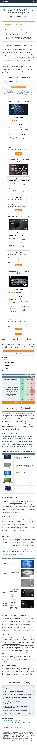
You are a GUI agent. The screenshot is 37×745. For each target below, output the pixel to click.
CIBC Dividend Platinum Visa (10, 397)
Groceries (22, 376)
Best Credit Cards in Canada (11, 720)
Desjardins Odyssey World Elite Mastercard (11, 395)
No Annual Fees (18, 354)
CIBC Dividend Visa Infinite (18, 216)
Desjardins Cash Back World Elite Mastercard (10, 383)
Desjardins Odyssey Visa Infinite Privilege (11, 392)
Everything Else (27, 377)
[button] (29, 1)
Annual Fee (32, 377)
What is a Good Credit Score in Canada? (14, 724)
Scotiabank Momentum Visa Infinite (18, 272)
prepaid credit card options (25, 650)
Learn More (18, 153)
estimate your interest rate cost (12, 644)
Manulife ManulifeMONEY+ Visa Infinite (11, 399)
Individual (14, 81)
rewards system (14, 54)
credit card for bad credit (8, 426)
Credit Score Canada (8, 726)
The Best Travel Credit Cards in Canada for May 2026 (18, 722)
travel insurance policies (16, 503)
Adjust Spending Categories (18, 86)
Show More (18, 334)
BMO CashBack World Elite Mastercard (11, 381)
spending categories (28, 89)
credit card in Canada (12, 51)
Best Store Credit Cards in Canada (12, 727)
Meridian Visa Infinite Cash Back (18, 160)
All (18, 351)
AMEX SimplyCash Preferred (18, 101)
